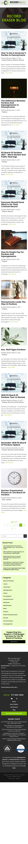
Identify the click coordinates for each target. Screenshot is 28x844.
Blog (14, 710)
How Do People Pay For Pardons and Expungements (12, 254)
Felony (5, 593)
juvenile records (8, 599)
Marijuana (6, 602)
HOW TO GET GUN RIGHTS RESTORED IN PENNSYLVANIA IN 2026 (14, 568)
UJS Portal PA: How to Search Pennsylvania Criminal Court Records (12, 557)
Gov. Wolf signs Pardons (13, 349)
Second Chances (7, 60)
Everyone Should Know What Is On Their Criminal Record (12, 204)
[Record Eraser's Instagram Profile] (14, 699)
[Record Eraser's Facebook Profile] (17, 699)
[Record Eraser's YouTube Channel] (12, 699)
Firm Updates (7, 596)
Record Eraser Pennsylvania (9, 671)
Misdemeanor (7, 605)
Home (14, 701)
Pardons (15, 60)
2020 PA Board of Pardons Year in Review (13, 396)
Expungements (7, 590)
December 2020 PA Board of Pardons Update (13, 443)
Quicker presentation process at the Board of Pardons (13, 492)
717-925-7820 (14, 662)
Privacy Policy (11, 778)
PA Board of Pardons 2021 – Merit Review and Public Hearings (13, 154)
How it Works (14, 704)
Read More (8, 73)
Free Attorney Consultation (14, 713)
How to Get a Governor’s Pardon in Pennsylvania (13, 54)
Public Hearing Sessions (10, 614)
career (5, 584)
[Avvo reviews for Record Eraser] (21, 748)
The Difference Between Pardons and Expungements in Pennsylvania (13, 103)
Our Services (14, 707)
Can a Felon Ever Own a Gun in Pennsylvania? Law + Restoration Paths (13, 547)
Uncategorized (7, 624)
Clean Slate (6, 587)
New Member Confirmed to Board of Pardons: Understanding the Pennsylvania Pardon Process (13, 563)
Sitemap (18, 778)
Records (21, 60)
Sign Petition (14, 641)
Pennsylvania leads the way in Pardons (13, 303)
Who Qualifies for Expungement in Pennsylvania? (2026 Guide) (13, 552)
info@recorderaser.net (14, 664)
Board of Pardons (8, 581)
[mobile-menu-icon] (2, 3)
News (3, 499)
